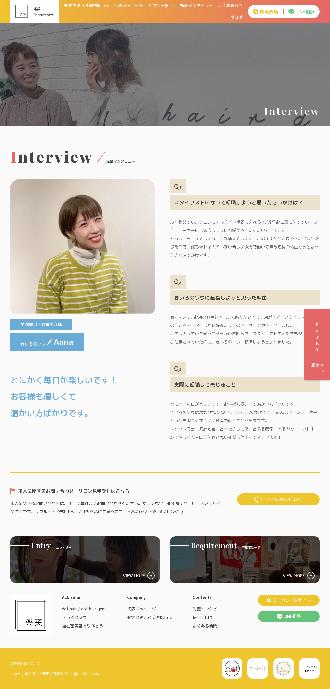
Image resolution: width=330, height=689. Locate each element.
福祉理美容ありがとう (82, 626)
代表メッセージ (128, 6)
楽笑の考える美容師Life (86, 6)
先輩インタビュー (196, 6)
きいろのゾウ (74, 617)
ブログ (236, 17)
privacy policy (25, 663)
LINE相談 (301, 12)
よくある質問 (230, 6)
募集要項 (265, 12)
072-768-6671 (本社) (278, 499)
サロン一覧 (161, 6)
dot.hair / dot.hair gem (83, 609)
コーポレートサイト (288, 600)
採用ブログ (203, 617)
